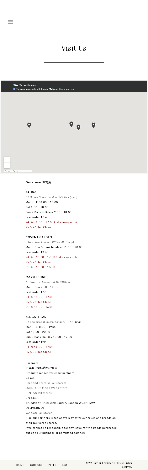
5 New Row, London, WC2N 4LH (46, 242)
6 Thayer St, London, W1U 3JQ (45, 282)
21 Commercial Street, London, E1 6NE (50, 321)
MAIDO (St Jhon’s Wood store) (47, 387)
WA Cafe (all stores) (39, 412)
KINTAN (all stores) (39, 392)
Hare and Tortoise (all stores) (46, 382)
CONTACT (36, 464)
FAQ (64, 464)
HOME (20, 464)
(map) (70, 242)
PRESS (52, 464)
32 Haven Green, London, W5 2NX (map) (51, 197)
